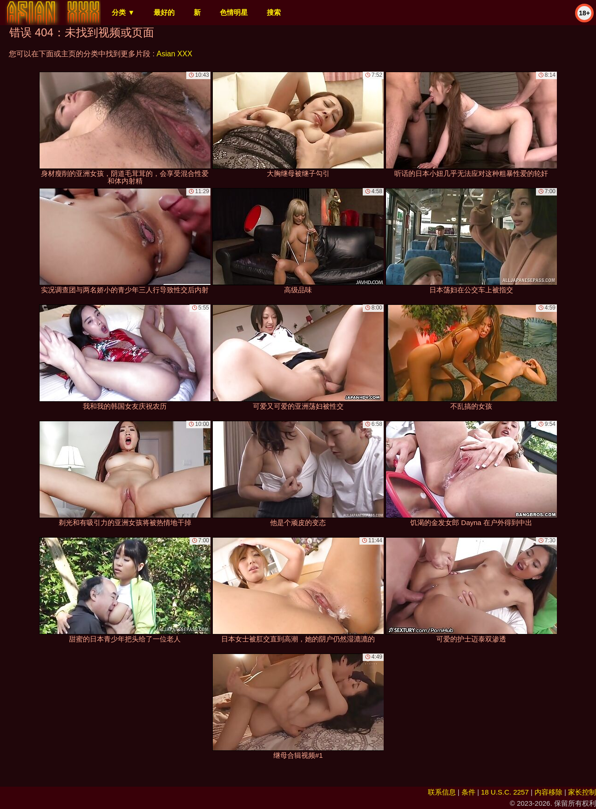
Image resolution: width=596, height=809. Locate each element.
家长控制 (582, 792)
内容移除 (548, 792)
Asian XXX (174, 54)
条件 (468, 792)
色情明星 (234, 12)
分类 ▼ (123, 12)
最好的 (164, 12)
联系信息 (442, 792)
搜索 (274, 12)
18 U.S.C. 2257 (505, 792)
